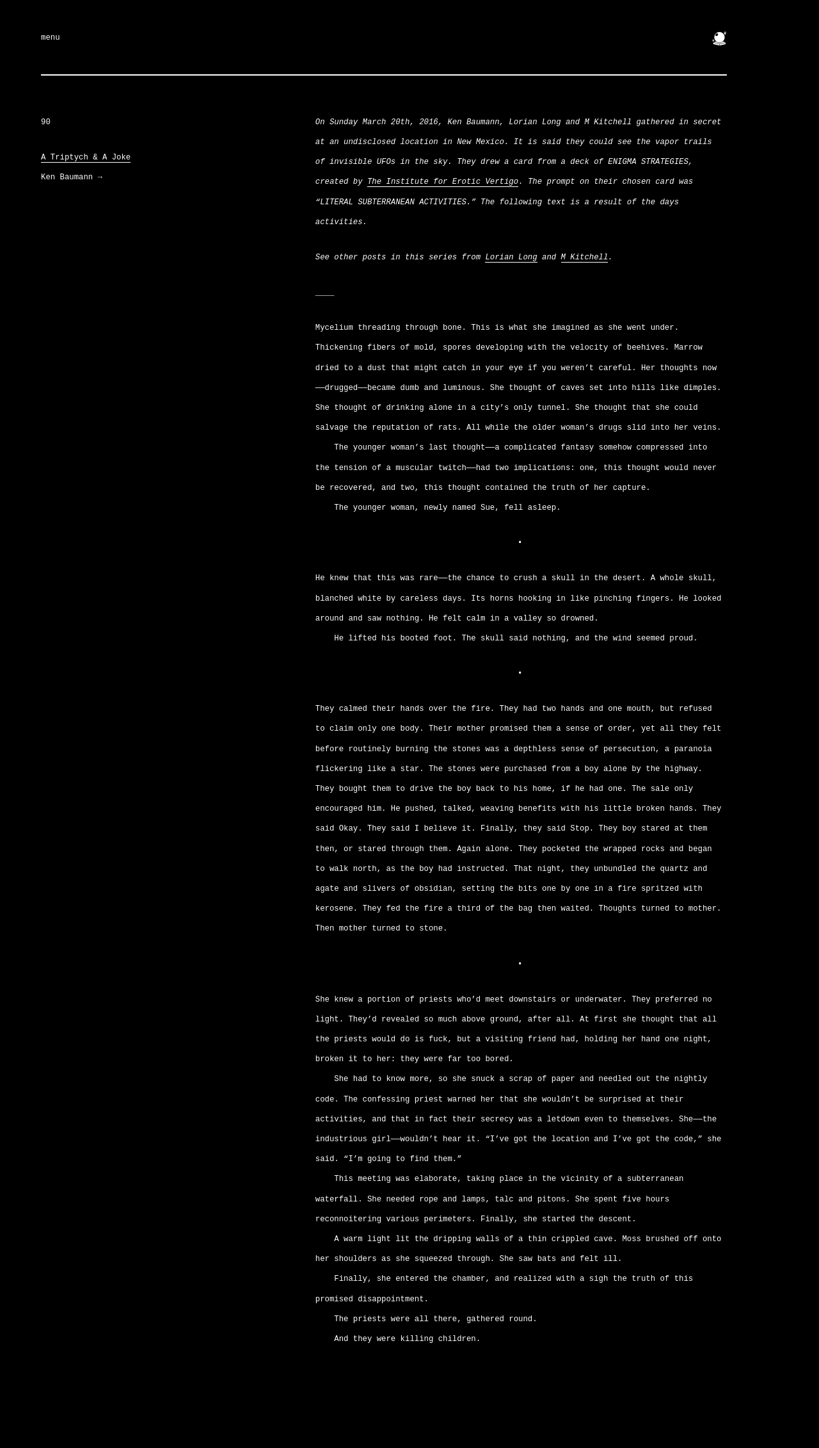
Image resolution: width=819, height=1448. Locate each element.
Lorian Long (511, 257)
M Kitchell (584, 257)
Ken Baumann (71, 177)
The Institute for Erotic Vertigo (442, 181)
